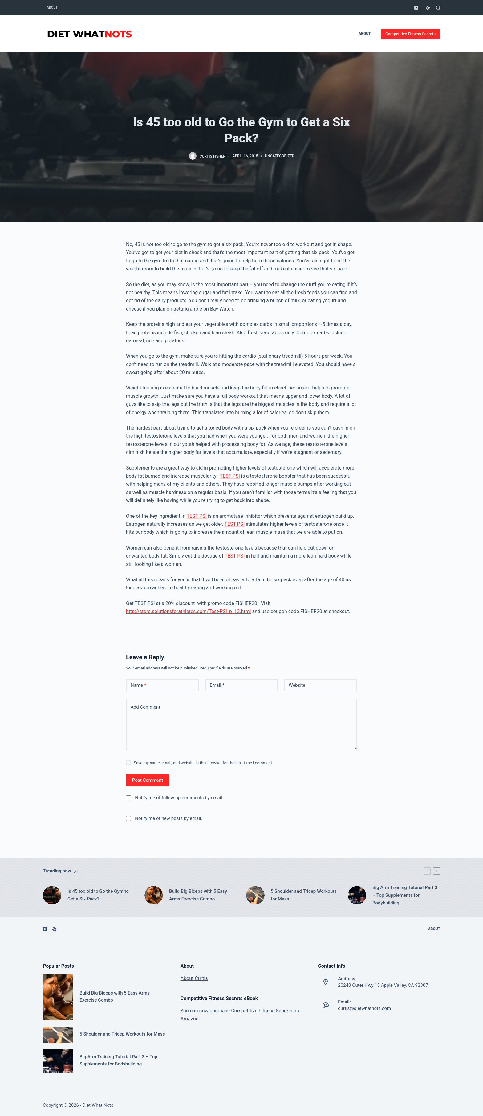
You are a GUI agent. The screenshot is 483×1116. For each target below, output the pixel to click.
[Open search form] (438, 8)
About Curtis (194, 978)
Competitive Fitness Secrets (410, 33)
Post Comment (147, 780)
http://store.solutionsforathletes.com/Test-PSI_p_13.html (188, 611)
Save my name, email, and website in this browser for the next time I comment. (203, 762)
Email (217, 685)
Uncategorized (279, 156)
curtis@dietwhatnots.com (364, 1008)
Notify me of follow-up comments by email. (179, 798)
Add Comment (145, 707)
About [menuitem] (52, 8)
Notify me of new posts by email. (168, 818)
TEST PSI (230, 476)
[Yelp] (428, 8)
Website (297, 685)
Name (138, 685)
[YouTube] (416, 8)
